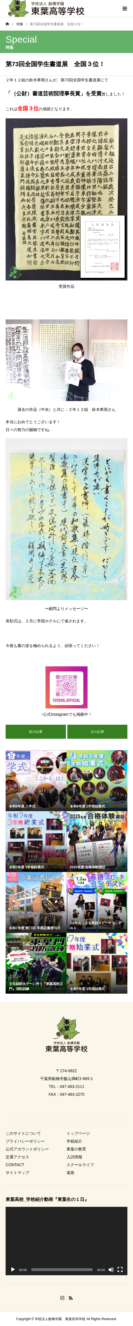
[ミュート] (111, 1269)
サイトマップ (17, 1172)
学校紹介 (74, 1141)
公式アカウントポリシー (27, 1149)
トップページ (78, 1133)
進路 (70, 1172)
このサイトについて (23, 1133)
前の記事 (35, 732)
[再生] (13, 1269)
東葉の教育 (76, 1149)
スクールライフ (80, 1164)
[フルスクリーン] (120, 1269)
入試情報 (74, 1157)
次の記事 (97, 732)
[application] (66, 1241)
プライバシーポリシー (25, 1141)
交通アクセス (17, 1157)
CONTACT (15, 1164)
